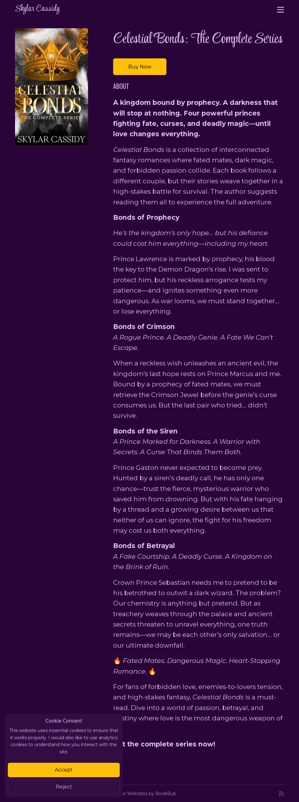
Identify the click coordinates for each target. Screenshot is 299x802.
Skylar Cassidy (37, 9)
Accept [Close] (64, 770)
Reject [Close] (64, 787)
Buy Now (139, 67)
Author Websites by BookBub (143, 793)
